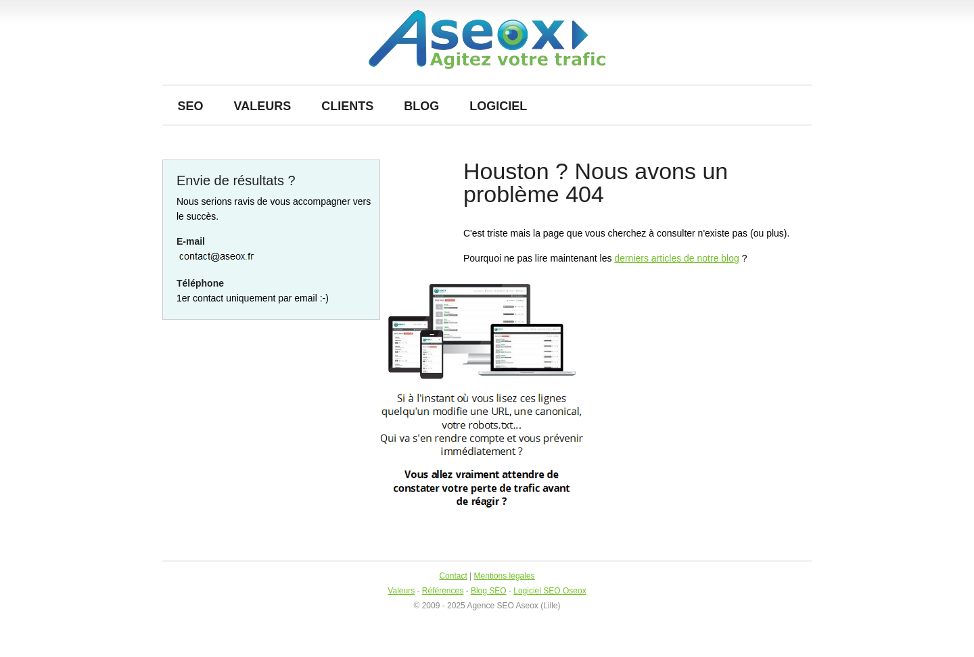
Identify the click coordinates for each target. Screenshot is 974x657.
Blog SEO (489, 590)
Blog (421, 106)
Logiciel (498, 106)
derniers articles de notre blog (676, 258)
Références (442, 590)
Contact (453, 576)
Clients (347, 106)
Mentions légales (504, 576)
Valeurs (263, 106)
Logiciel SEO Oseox (549, 590)
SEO (191, 106)
